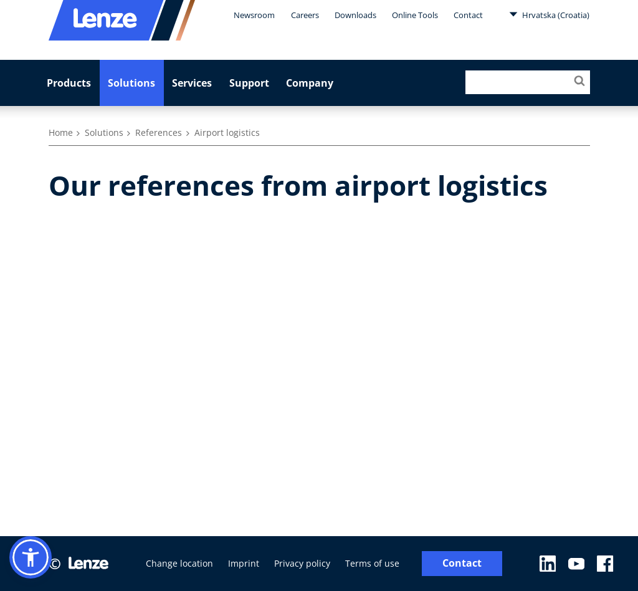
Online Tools (415, 15)
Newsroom (254, 15)
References (158, 132)
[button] (30, 557)
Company (309, 83)
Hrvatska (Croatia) (549, 14)
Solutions (131, 83)
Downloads (355, 15)
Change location (179, 563)
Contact (468, 15)
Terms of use (372, 563)
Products (69, 83)
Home (61, 132)
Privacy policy (302, 563)
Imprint (243, 563)
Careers (305, 15)
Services (192, 83)
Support (249, 83)
